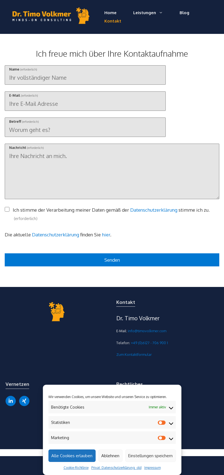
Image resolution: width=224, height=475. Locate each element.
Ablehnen (110, 455)
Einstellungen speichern (150, 455)
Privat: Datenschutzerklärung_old (116, 468)
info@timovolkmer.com (147, 331)
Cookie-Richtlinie (76, 468)
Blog (184, 12)
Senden (112, 260)
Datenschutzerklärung (153, 210)
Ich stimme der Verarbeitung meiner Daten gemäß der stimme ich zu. (111, 214)
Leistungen (152, 13)
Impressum (152, 468)
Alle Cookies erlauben (71, 455)
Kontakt (112, 21)
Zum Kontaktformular (134, 354)
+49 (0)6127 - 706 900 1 (149, 343)
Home (110, 12)
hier (106, 235)
